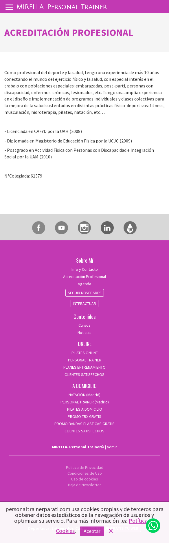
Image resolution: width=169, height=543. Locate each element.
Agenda (84, 283)
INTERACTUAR (84, 303)
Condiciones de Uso (84, 473)
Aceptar (92, 531)
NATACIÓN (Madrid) (84, 394)
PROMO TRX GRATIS (84, 416)
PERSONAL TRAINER (84, 360)
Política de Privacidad (84, 467)
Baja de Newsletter (84, 484)
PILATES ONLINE (84, 352)
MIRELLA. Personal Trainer (61, 7)
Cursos (84, 325)
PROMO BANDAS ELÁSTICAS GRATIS (84, 423)
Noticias (84, 332)
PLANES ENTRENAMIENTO (84, 367)
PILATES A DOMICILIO (84, 409)
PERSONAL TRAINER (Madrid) (84, 402)
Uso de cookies (84, 479)
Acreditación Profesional (84, 276)
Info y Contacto (84, 269)
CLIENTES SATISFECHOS (84, 374)
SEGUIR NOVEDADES (85, 292)
